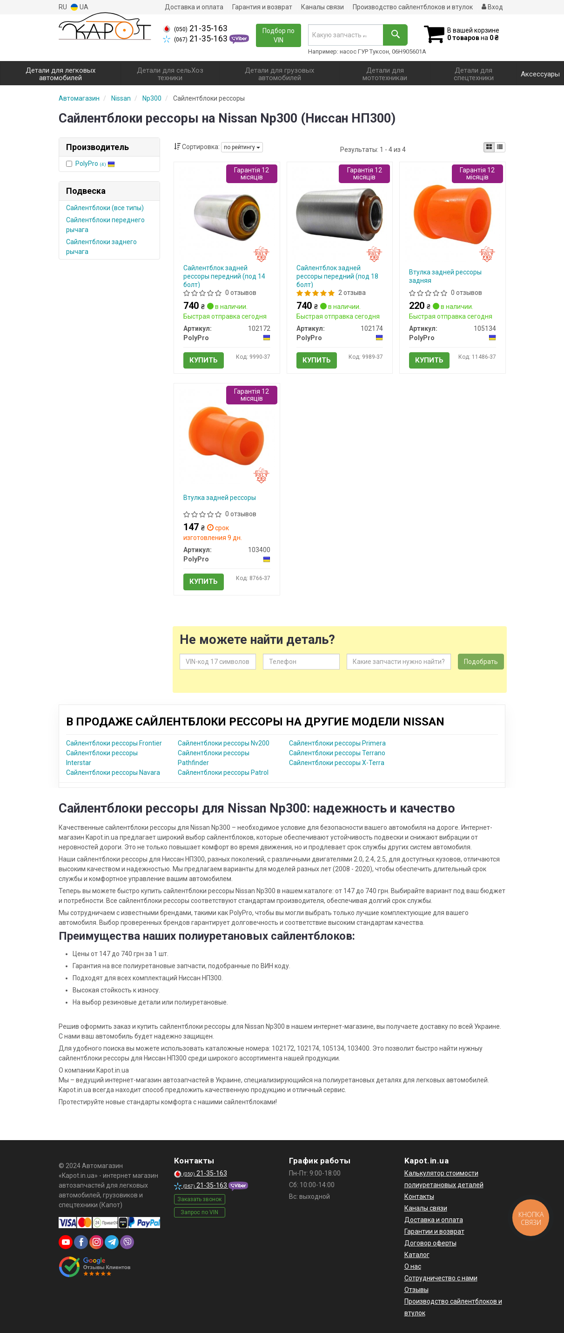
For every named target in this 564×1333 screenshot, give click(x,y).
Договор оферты (430, 1243)
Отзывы (416, 1289)
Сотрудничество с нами (440, 1278)
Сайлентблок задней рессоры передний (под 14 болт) (224, 276)
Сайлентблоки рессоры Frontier (114, 743)
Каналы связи (322, 7)
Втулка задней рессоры (219, 497)
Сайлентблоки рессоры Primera (337, 743)
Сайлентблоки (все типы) (105, 208)
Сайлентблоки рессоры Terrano (337, 753)
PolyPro (95, 163)
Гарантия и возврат (262, 7)
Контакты (419, 1196)
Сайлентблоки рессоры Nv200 (223, 743)
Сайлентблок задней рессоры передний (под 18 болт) (337, 276)
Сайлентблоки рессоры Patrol (223, 772)
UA (79, 7)
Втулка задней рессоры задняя (445, 276)
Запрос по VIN (199, 1212)
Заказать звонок (199, 1199)
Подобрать (481, 661)
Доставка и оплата (194, 7)
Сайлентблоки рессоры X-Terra (336, 762)
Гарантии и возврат (434, 1231)
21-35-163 (195, 28)
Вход (492, 7)
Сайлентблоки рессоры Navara (113, 772)
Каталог (417, 1254)
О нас (412, 1266)
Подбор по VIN (278, 35)
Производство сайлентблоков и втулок (413, 7)
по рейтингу (242, 147)
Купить (203, 360)
